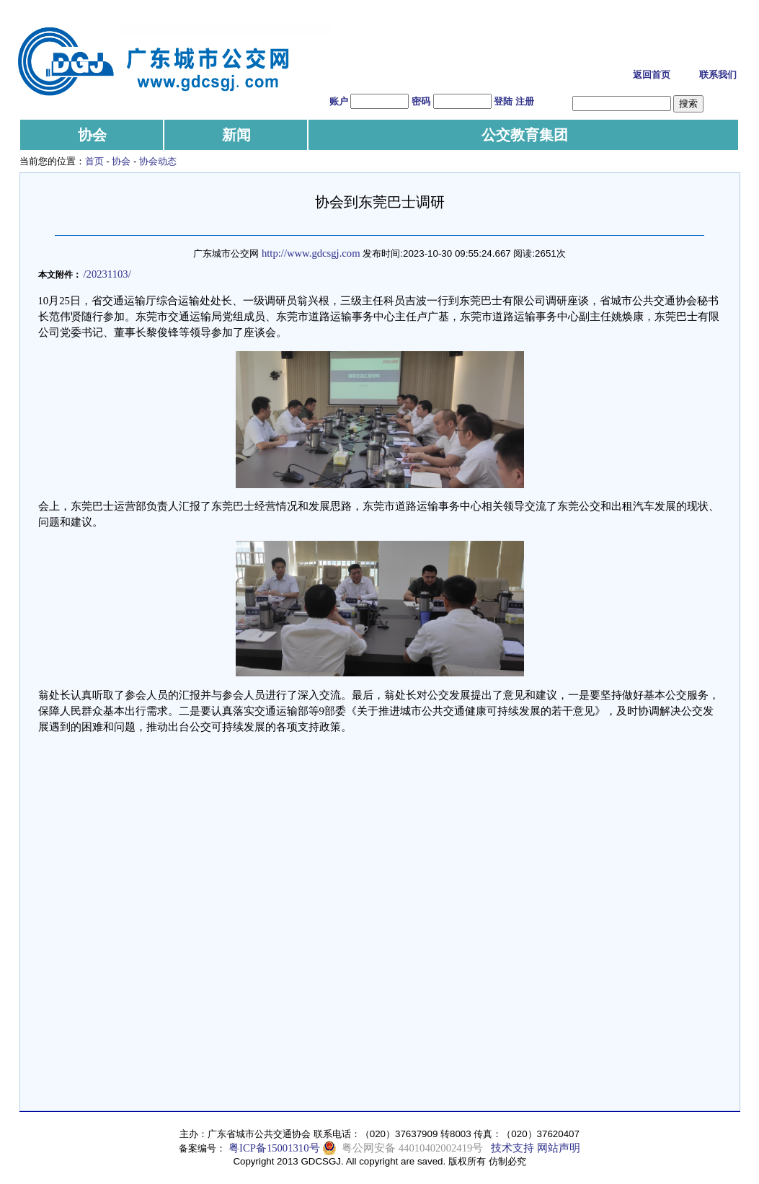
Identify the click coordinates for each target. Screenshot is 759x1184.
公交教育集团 (524, 135)
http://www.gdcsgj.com (311, 253)
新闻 (236, 135)
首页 (94, 161)
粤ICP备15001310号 (273, 1148)
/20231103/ (107, 274)
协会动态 (158, 161)
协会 (92, 135)
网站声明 (558, 1148)
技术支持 (512, 1148)
